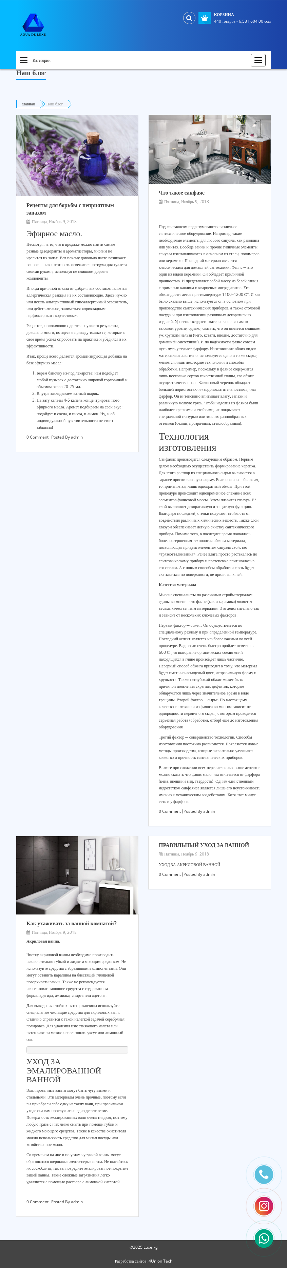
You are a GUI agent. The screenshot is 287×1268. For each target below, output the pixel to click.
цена (164, 781)
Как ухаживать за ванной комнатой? (71, 923)
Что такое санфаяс (182, 192)
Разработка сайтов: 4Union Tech (143, 1261)
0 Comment (37, 437)
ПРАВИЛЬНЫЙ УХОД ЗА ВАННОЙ (204, 845)
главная (28, 104)
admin (77, 437)
